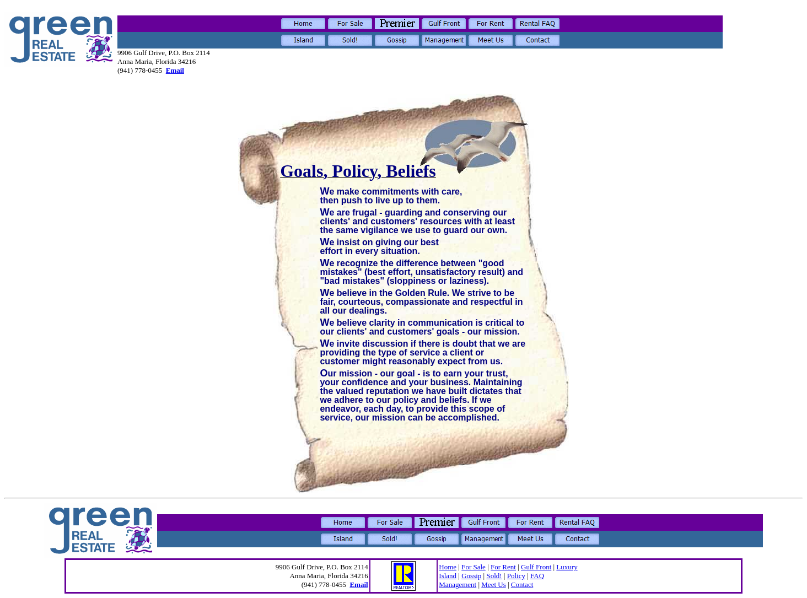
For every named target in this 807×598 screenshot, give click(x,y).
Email (175, 70)
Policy (516, 576)
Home (447, 567)
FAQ (537, 576)
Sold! (494, 576)
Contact (522, 584)
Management (457, 584)
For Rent (503, 567)
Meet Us (493, 584)
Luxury (566, 567)
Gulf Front (536, 567)
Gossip (471, 576)
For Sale (473, 567)
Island (447, 576)
